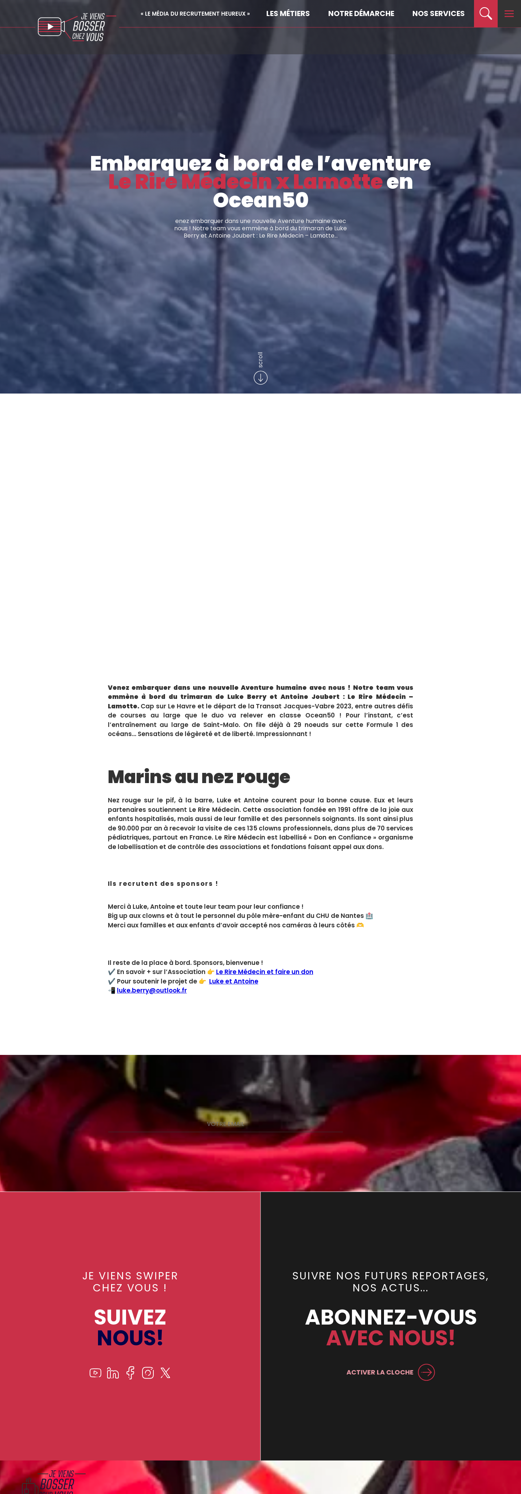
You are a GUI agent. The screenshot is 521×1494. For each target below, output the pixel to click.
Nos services (438, 13)
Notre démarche (361, 13)
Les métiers (288, 13)
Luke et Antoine (233, 981)
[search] (485, 13)
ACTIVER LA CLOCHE (378, 1371)
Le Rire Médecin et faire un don (264, 971)
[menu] (509, 13)
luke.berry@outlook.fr (152, 990)
